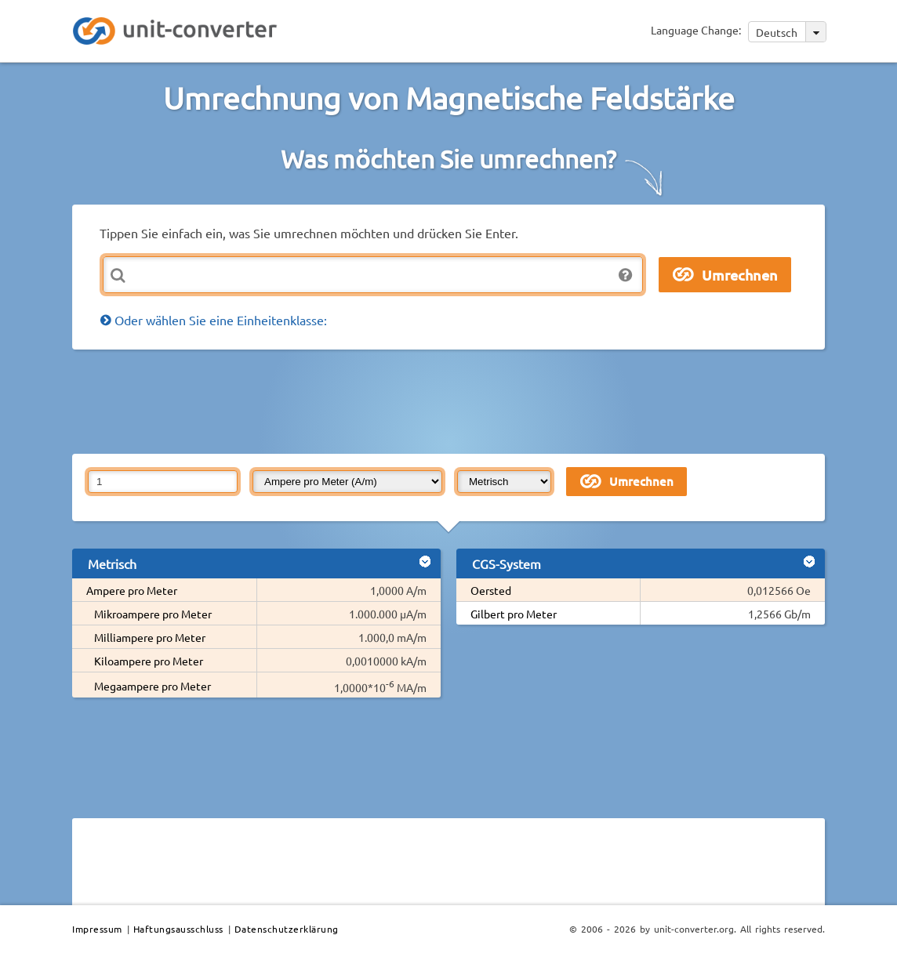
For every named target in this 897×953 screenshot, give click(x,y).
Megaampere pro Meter (152, 686)
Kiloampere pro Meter (148, 661)
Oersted (490, 590)
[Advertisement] (452, 400)
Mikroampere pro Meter (153, 614)
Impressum (97, 928)
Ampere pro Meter (131, 590)
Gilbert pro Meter (513, 614)
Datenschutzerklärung (286, 928)
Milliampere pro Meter (149, 637)
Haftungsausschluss (178, 928)
